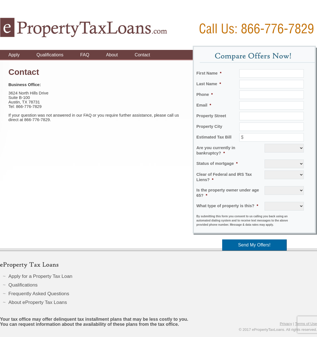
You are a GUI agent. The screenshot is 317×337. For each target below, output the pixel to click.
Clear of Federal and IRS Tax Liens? (224, 177)
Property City (209, 126)
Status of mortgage (217, 163)
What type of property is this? (227, 206)
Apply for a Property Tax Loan (40, 276)
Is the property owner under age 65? (227, 193)
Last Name (208, 84)
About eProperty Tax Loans (37, 302)
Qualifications (49, 54)
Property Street (211, 116)
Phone (204, 94)
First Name (208, 73)
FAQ (84, 54)
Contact (142, 54)
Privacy (286, 324)
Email (203, 105)
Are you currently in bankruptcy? (215, 150)
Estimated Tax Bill (213, 137)
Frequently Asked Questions (38, 293)
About (112, 54)
